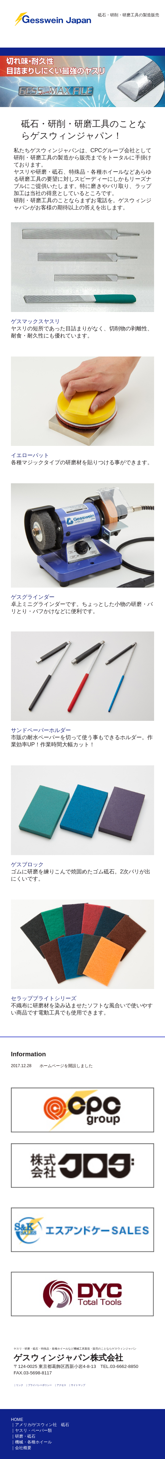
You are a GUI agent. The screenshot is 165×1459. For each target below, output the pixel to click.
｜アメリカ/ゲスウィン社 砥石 (40, 1424)
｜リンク (18, 1385)
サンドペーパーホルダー (41, 730)
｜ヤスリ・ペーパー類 (31, 1430)
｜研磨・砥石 (23, 1436)
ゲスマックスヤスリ (35, 321)
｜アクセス (60, 1385)
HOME (17, 1419)
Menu (148, 42)
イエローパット (30, 455)
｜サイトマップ (77, 1385)
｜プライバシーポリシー (39, 1385)
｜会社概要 (21, 1447)
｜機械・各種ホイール (31, 1442)
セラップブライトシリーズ (43, 998)
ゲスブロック (27, 864)
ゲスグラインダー (33, 597)
